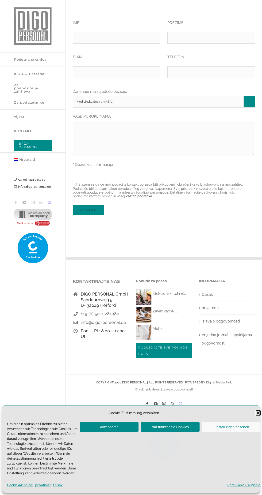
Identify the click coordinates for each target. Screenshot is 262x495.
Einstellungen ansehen (231, 427)
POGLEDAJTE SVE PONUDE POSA (163, 351)
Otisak (58, 485)
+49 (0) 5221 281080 (31, 179)
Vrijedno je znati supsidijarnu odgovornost (227, 339)
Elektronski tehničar (170, 293)
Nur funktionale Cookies (170, 427)
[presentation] (108, 229)
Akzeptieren (109, 427)
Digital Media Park (219, 382)
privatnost (43, 485)
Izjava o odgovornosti (221, 321)
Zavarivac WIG (165, 311)
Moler (158, 328)
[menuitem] (33, 160)
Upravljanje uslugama (244, 485)
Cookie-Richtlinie (20, 485)
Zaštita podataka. (139, 196)
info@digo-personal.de (34, 186)
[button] (258, 413)
